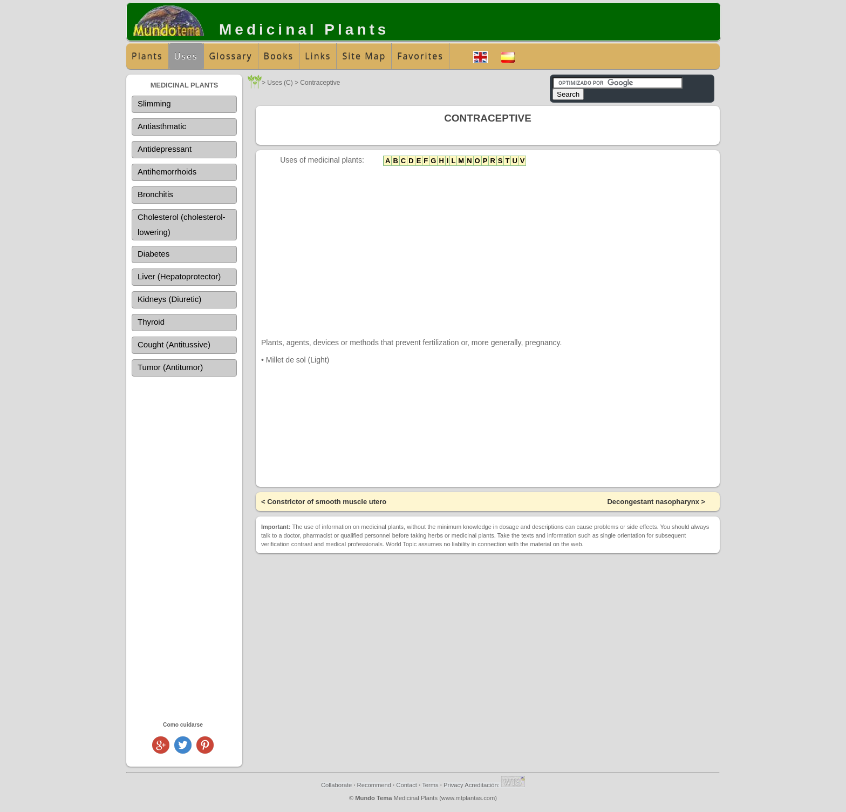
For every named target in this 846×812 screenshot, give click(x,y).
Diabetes (153, 253)
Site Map (364, 56)
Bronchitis (155, 194)
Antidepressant (165, 148)
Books (279, 56)
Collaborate (336, 785)
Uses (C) (279, 82)
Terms (430, 785)
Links (318, 56)
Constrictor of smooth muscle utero (326, 502)
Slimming (154, 103)
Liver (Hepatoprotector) (179, 276)
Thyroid (151, 321)
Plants (147, 56)
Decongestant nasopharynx (653, 502)
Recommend (374, 785)
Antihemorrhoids (167, 171)
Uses (186, 56)
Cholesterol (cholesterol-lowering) (182, 224)
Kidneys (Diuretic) (169, 299)
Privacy (453, 785)
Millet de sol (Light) (298, 359)
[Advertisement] (184, 548)
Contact (406, 785)
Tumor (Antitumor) (170, 367)
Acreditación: (495, 785)
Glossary (231, 56)
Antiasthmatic (162, 126)
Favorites (420, 56)
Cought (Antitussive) (174, 344)
